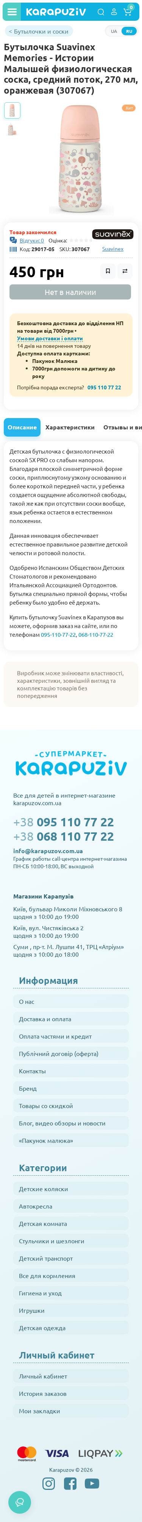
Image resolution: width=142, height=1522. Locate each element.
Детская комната (43, 1223)
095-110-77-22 (58, 634)
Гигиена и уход (40, 1293)
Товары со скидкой (46, 1105)
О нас (26, 1001)
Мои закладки (39, 1410)
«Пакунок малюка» (46, 1140)
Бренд (28, 1088)
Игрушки (32, 1310)
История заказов (43, 1393)
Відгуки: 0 (32, 240)
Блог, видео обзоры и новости (62, 1123)
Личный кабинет (43, 1376)
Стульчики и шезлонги (51, 1240)
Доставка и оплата (45, 1018)
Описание (22, 427)
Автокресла (35, 1206)
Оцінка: (56, 240)
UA (114, 31)
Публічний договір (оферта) (58, 1053)
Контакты (32, 1070)
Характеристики (70, 427)
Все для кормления (47, 1275)
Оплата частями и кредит (55, 1036)
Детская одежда (42, 1327)
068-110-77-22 (95, 634)
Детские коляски (43, 1188)
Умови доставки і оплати (50, 338)
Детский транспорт (46, 1258)
